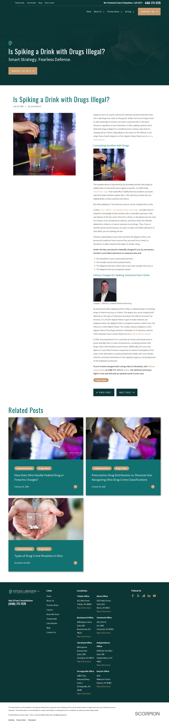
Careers (49, 610)
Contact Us (51, 632)
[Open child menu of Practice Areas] (120, 12)
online (126, 370)
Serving (128, 11)
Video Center (49, 3)
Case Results (31, 3)
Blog (40, 3)
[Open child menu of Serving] (132, 12)
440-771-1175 (153, 2)
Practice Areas (113, 11)
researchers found (101, 191)
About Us (98, 11)
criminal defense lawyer (141, 334)
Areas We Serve (52, 614)
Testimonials (19, 3)
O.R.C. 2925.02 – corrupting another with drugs (119, 210)
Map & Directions (84, 608)
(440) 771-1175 (17, 603)
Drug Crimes (101, 380)
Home (88, 11)
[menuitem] (11, 719)
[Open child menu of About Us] (103, 12)
